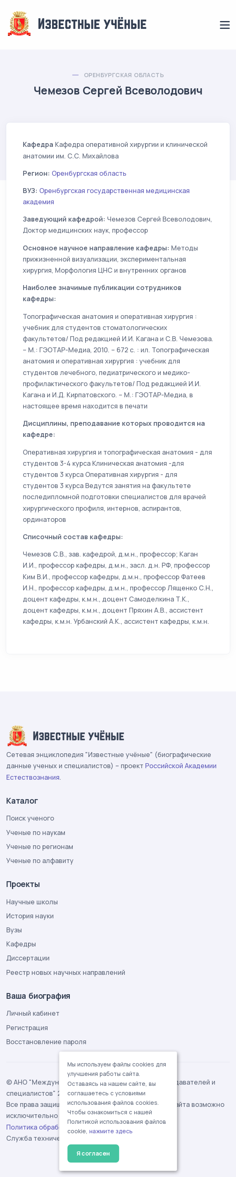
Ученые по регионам (39, 846)
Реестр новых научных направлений (65, 972)
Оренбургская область (124, 75)
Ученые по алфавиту (40, 860)
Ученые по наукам (35, 832)
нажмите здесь (111, 1131)
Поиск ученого (30, 818)
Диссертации (28, 957)
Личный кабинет (33, 1013)
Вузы (14, 929)
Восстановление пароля (46, 1041)
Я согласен (93, 1153)
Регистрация (27, 1027)
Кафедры (21, 943)
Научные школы (32, 901)
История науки (30, 915)
